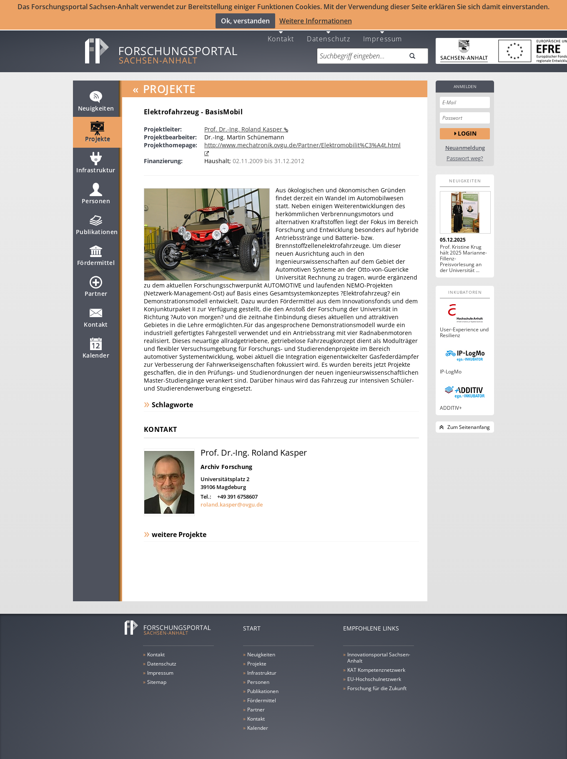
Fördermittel (96, 255)
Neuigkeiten (96, 100)
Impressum (382, 34)
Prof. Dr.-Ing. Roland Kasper (244, 125)
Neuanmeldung (465, 144)
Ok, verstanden (245, 20)
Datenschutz (329, 34)
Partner (96, 286)
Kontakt (281, 34)
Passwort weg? (465, 154)
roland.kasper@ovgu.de (232, 500)
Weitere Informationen (315, 20)
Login (467, 130)
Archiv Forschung (226, 463)
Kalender (96, 348)
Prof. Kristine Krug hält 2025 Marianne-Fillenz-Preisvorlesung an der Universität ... (463, 255)
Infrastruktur (95, 162)
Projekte (97, 131)
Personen (96, 193)
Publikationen (97, 224)
